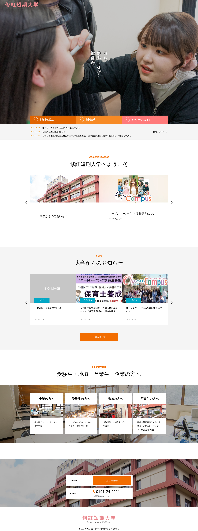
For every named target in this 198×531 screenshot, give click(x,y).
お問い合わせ (187, 6)
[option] (99, 62)
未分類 (41, 300)
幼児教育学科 (124, 6)
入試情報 (93, 6)
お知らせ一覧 (158, 132)
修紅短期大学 (108, 6)
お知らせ (133, 300)
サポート (159, 6)
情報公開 (172, 6)
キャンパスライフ (143, 6)
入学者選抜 (88, 300)
